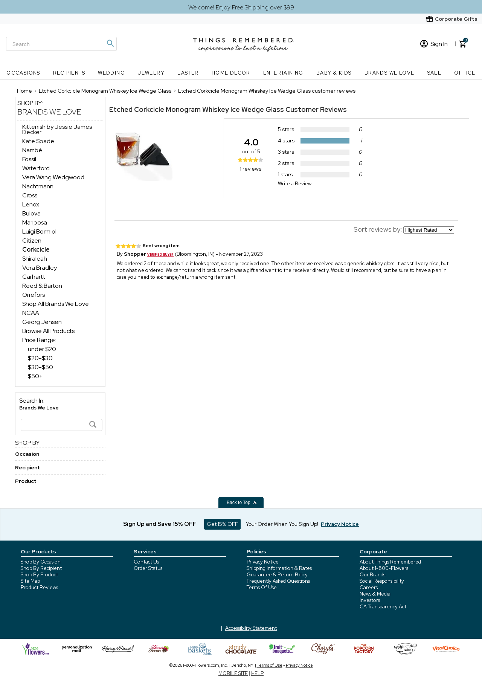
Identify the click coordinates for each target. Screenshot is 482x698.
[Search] (61, 44)
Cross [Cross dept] (29, 195)
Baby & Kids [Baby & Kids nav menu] (333, 73)
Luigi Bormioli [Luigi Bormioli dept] (40, 231)
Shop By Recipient (41, 568)
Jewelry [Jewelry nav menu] (151, 73)
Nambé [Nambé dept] (32, 150)
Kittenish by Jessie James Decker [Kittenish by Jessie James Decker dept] (57, 129)
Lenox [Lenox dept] (30, 204)
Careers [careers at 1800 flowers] (369, 587)
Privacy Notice (263, 562)
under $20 (42, 349)
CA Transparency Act (383, 606)
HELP (257, 673)
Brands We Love (49, 112)
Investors (370, 600)
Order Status (148, 568)
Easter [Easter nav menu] (187, 73)
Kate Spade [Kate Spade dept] (38, 141)
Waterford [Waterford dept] (36, 168)
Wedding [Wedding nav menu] (111, 73)
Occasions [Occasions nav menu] (23, 73)
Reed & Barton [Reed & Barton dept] (42, 286)
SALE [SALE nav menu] (434, 73)
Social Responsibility (382, 581)
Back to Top (242, 502)
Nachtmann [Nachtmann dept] (37, 186)
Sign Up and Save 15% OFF (160, 524)
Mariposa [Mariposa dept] (34, 222)
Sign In (434, 44)
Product (26, 481)
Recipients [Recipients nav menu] (69, 73)
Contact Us (146, 562)
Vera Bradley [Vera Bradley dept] (39, 268)
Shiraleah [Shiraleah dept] (34, 259)
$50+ (35, 376)
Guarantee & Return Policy (277, 574)
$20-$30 (40, 358)
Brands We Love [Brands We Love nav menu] (390, 73)
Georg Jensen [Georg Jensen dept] (42, 322)
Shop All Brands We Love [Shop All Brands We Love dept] (55, 304)
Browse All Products (48, 331)
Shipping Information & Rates (279, 568)
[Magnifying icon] (110, 43)
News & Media (375, 594)
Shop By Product (39, 574)
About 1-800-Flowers (384, 568)
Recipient (27, 467)
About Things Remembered (390, 562)
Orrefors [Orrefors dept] (33, 295)
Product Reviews (39, 587)
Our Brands (372, 574)
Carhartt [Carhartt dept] (33, 277)
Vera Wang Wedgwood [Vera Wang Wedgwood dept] (53, 177)
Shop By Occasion (41, 562)
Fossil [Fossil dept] (29, 159)
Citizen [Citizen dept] (31, 240)
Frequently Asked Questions (278, 581)
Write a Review (294, 183)
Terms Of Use (262, 587)
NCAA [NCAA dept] (30, 313)
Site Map (30, 581)
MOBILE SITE (233, 673)
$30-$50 (40, 367)
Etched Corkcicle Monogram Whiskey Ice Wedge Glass (196, 109)
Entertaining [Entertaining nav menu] (283, 73)
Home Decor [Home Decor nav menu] (231, 73)
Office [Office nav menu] (464, 73)
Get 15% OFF (222, 524)
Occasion (27, 454)
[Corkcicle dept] (36, 250)
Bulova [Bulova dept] (31, 213)
